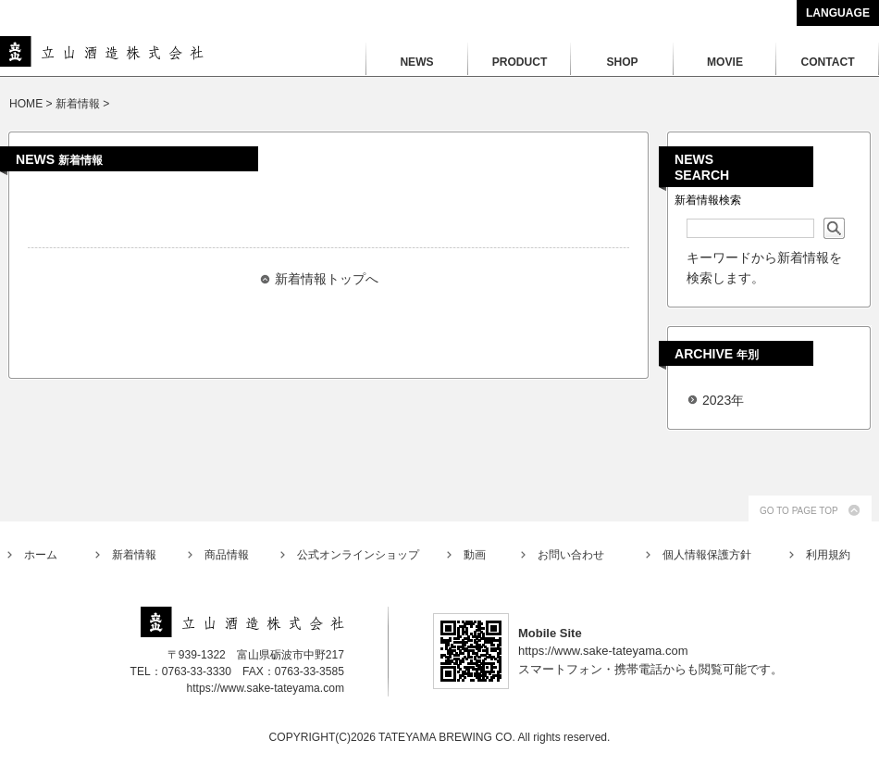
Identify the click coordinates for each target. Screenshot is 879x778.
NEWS (416, 62)
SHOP (622, 62)
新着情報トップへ (326, 278)
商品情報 (226, 554)
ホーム (40, 554)
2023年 (723, 400)
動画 (475, 554)
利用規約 (828, 554)
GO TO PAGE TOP (799, 511)
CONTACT (827, 62)
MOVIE (725, 62)
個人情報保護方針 (706, 554)
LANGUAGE (838, 12)
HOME (26, 103)
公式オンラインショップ (358, 554)
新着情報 (134, 554)
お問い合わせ (571, 554)
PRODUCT (520, 62)
